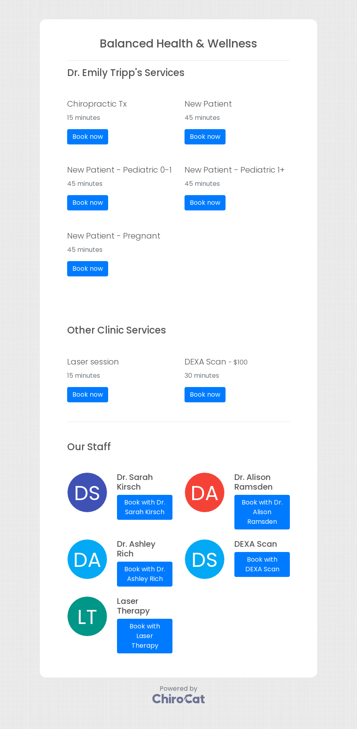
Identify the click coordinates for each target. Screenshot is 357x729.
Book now (87, 136)
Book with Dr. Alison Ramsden (262, 512)
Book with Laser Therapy (144, 636)
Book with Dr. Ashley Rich (144, 573)
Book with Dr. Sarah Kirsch (144, 507)
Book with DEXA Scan (262, 564)
